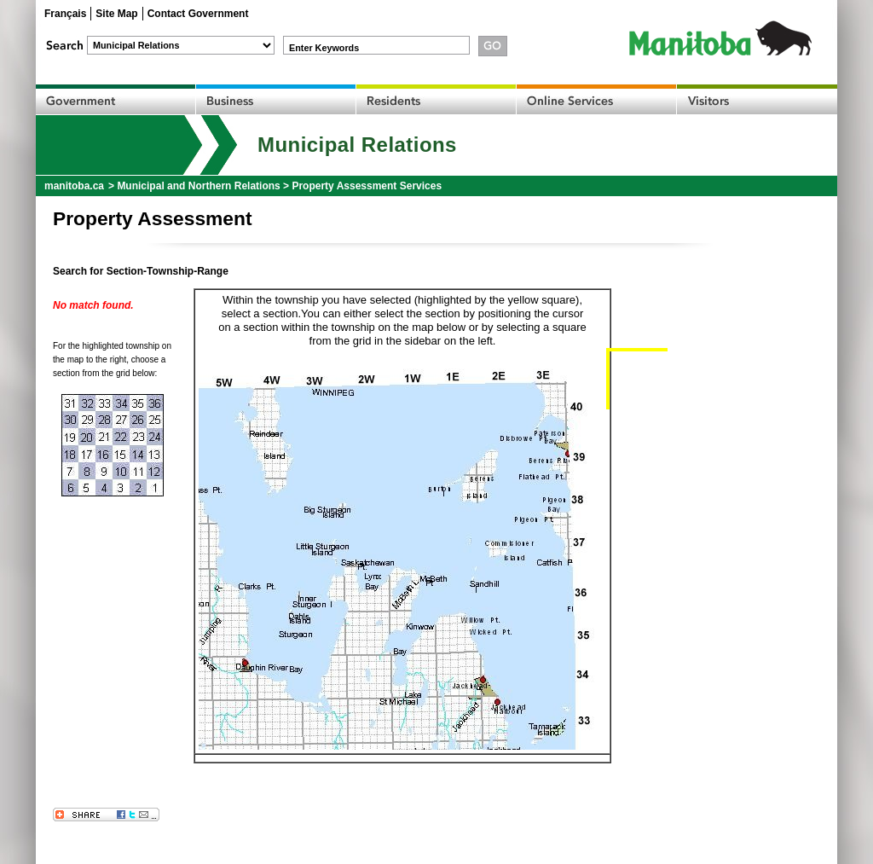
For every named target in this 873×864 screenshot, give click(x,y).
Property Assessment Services (367, 186)
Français (65, 14)
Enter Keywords (324, 48)
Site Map (116, 14)
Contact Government (198, 14)
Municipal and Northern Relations (198, 186)
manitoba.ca (74, 186)
